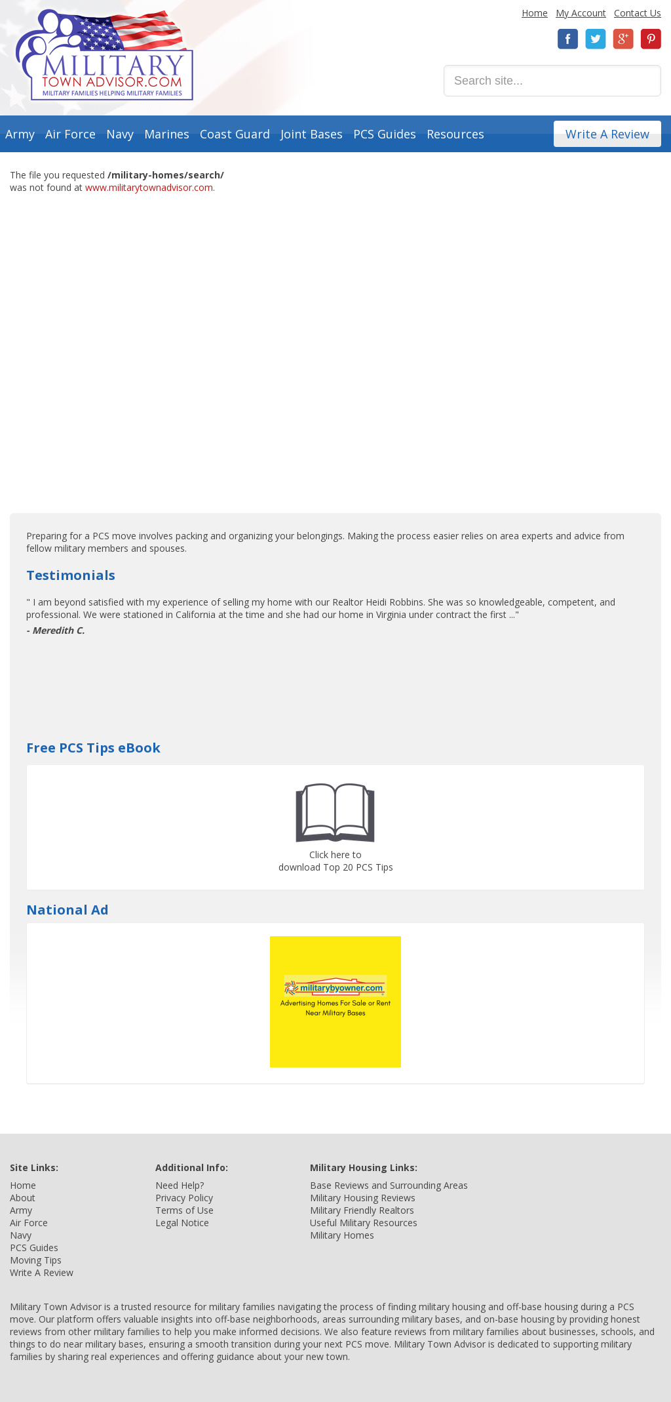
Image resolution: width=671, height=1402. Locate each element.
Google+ (623, 39)
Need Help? (179, 1185)
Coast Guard (235, 134)
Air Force (70, 134)
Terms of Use (184, 1210)
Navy (120, 134)
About (22, 1197)
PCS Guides (384, 134)
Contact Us (637, 13)
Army (20, 134)
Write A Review (607, 134)
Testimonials (70, 575)
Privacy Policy (184, 1197)
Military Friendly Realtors (362, 1210)
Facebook (568, 39)
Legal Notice (182, 1222)
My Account (581, 13)
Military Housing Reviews (362, 1197)
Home (535, 13)
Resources (455, 134)
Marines (166, 134)
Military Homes (342, 1235)
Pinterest (650, 39)
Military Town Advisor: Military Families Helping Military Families (104, 54)
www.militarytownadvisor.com (149, 187)
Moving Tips (36, 1260)
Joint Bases (311, 134)
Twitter (595, 39)
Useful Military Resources (363, 1222)
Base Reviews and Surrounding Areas (389, 1185)
